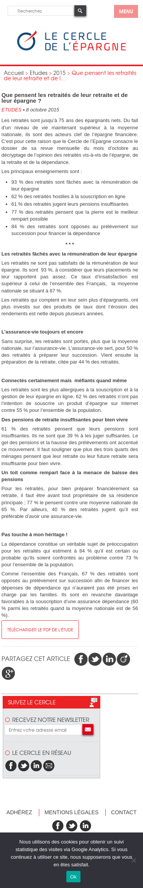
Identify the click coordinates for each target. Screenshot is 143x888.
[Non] (133, 860)
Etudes (38, 72)
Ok (73, 877)
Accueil (14, 72)
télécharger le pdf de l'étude (40, 629)
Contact (124, 812)
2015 (59, 72)
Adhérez (19, 812)
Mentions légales (72, 812)
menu (126, 11)
